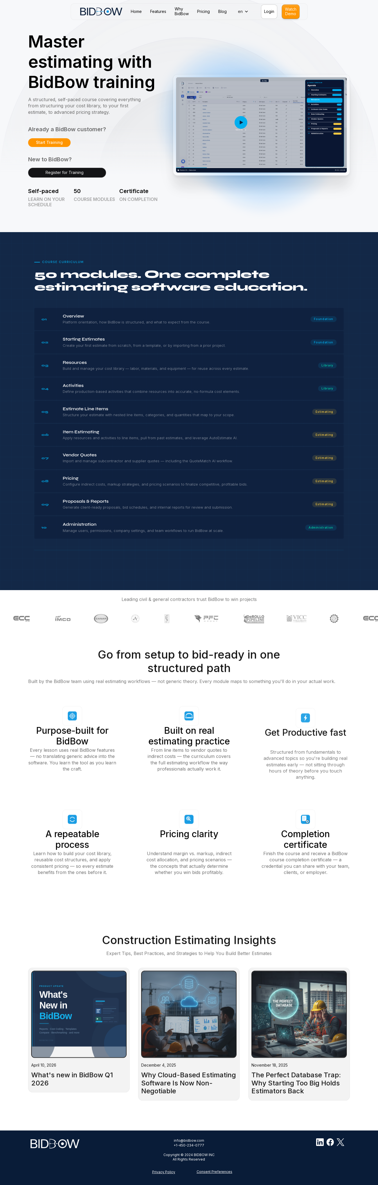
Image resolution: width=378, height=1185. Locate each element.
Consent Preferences (214, 1172)
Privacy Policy (163, 1172)
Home (136, 11)
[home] (101, 11)
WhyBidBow (182, 11)
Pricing (203, 11)
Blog (222, 11)
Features (158, 11)
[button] (244, 12)
